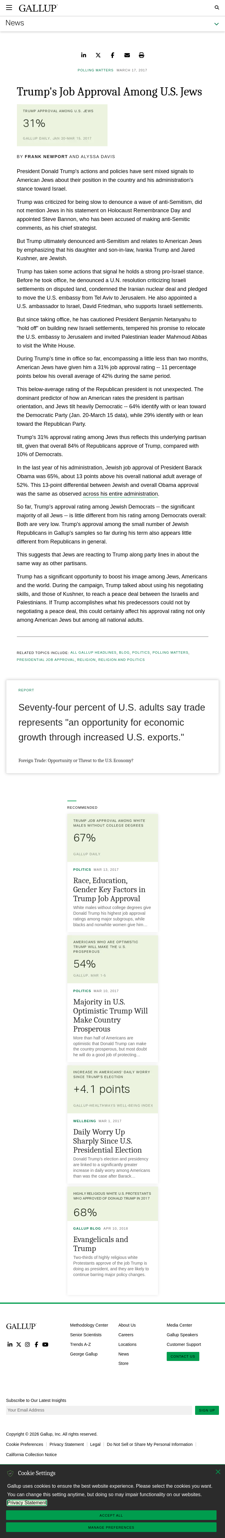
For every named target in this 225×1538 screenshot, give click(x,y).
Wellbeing (84, 1121)
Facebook (36, 1344)
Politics (141, 653)
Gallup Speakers (182, 1334)
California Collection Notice (31, 1454)
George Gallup (84, 1353)
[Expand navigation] (9, 7)
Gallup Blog (87, 1228)
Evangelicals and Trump (100, 1244)
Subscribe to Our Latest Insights (36, 1400)
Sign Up (207, 1410)
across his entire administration (120, 494)
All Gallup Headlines (93, 653)
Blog (124, 653)
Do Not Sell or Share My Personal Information (150, 1444)
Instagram (27, 1344)
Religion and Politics (121, 660)
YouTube (45, 1344)
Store (123, 1363)
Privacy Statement (67, 1444)
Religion (86, 660)
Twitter (18, 1344)
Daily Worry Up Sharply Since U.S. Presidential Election (107, 1141)
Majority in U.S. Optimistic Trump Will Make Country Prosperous (110, 1015)
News (123, 1353)
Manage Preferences (111, 1527)
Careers (125, 1334)
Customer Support (184, 1344)
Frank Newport (46, 156)
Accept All (111, 1515)
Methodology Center (89, 1325)
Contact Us (183, 1356)
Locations (127, 1344)
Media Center (179, 1325)
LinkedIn (10, 1344)
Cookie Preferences (24, 1444)
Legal (95, 1444)
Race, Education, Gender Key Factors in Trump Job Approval (109, 889)
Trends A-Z (80, 1344)
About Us (127, 1325)
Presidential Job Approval (46, 660)
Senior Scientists (85, 1334)
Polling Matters (170, 653)
